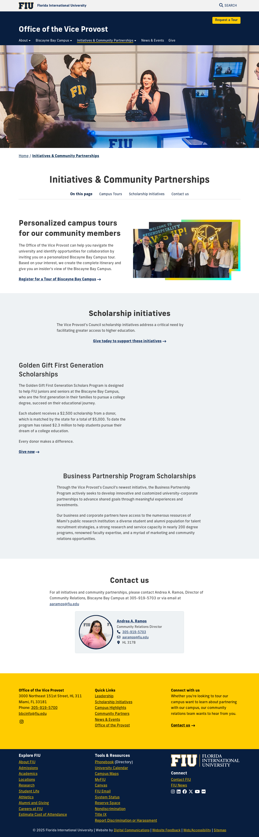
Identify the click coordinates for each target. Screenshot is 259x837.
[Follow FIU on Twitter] (192, 792)
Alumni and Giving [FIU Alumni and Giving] (34, 803)
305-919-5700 (44, 708)
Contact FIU (181, 780)
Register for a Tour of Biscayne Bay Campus (57, 279)
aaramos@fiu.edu (135, 637)
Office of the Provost (112, 725)
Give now (27, 452)
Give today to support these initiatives (127, 341)
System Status (107, 797)
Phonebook (104, 762)
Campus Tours (109, 195)
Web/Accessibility (197, 830)
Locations (27, 780)
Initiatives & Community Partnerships (65, 156)
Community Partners (112, 714)
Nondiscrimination (110, 809)
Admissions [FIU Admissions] (28, 768)
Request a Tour (226, 20)
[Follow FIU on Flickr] (204, 792)
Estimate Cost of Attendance (43, 815)
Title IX (101, 815)
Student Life (29, 791)
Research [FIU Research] (27, 785)
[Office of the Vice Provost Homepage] (63, 30)
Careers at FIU (31, 809)
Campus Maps (107, 774)
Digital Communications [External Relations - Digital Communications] (132, 830)
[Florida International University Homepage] (74, 6)
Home (24, 156)
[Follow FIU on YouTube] (198, 792)
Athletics (26, 797)
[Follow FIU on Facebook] (185, 792)
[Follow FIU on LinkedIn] (179, 792)
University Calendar (111, 768)
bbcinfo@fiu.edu (33, 714)
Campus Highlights (110, 708)
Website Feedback (166, 830)
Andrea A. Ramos (132, 621)
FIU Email (103, 791)
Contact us (178, 195)
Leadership (104, 696)
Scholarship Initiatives (145, 195)
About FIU (27, 762)
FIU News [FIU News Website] (179, 785)
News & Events (107, 720)
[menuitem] (24, 40)
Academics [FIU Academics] (28, 774)
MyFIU (100, 780)
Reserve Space (107, 803)
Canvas (101, 785)
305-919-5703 (134, 632)
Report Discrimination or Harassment (126, 821)
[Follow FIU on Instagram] (174, 792)
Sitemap (220, 830)
